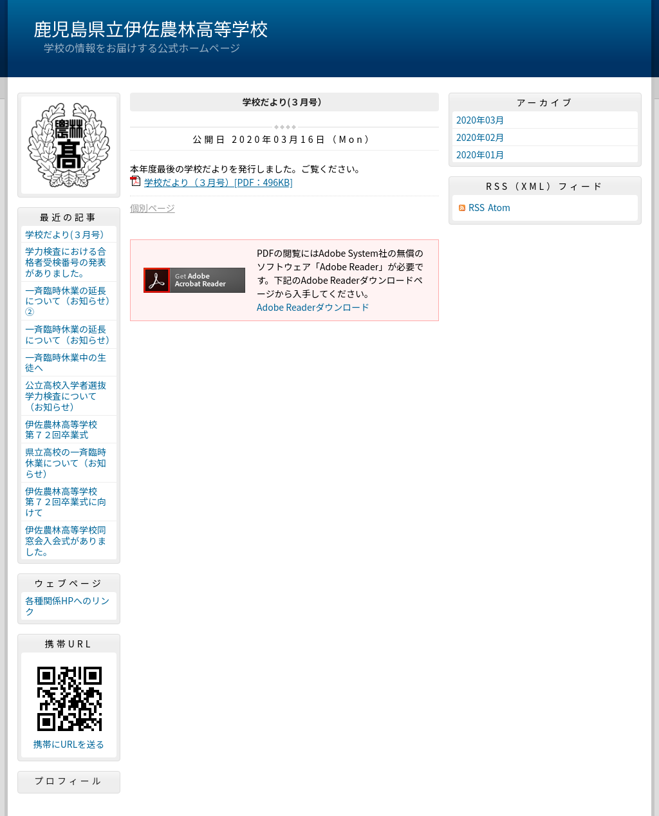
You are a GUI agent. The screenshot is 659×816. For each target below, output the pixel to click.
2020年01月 (480, 154)
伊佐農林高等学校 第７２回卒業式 (65, 429)
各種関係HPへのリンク (67, 606)
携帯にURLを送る (69, 744)
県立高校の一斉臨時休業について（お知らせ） (65, 462)
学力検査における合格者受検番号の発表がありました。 (65, 262)
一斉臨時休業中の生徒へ (65, 363)
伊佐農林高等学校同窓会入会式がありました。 (65, 540)
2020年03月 (480, 119)
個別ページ (152, 207)
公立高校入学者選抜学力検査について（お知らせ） (65, 395)
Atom (499, 207)
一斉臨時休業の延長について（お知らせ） (70, 334)
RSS (477, 207)
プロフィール (69, 780)
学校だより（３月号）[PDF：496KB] (218, 182)
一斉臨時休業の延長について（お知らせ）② (67, 301)
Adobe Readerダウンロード (313, 307)
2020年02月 (480, 137)
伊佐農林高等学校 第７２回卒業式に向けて (65, 502)
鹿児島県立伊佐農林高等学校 (150, 28)
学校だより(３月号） (67, 234)
